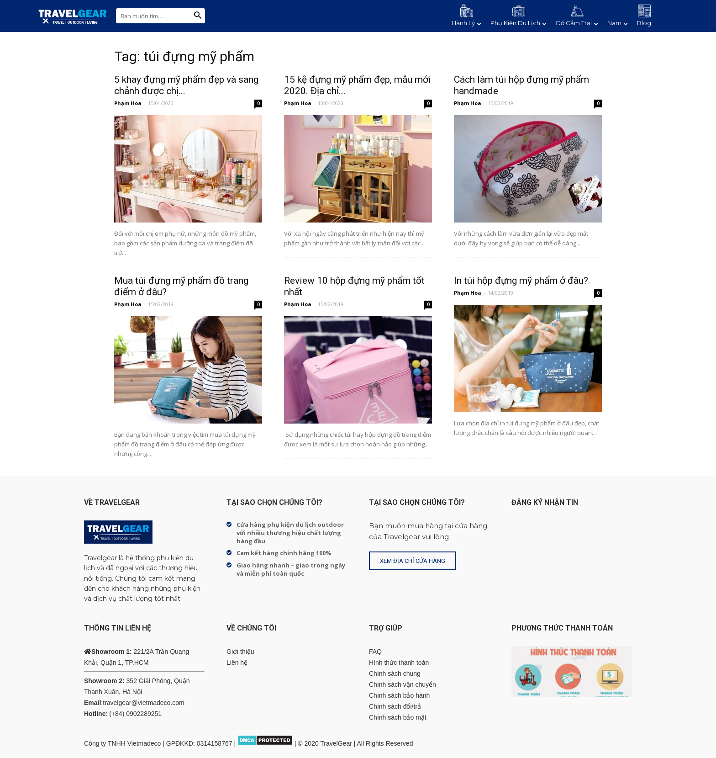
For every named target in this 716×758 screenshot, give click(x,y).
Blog (644, 23)
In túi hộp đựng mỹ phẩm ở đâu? (521, 280)
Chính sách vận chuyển (402, 684)
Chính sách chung (395, 673)
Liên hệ (236, 662)
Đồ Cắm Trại (577, 23)
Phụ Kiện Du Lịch (518, 23)
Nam (617, 23)
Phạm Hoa (128, 103)
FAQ (375, 651)
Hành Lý (466, 23)
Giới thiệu (240, 651)
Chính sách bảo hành (399, 695)
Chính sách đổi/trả (395, 706)
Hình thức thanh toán (399, 662)
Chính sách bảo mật (397, 717)
